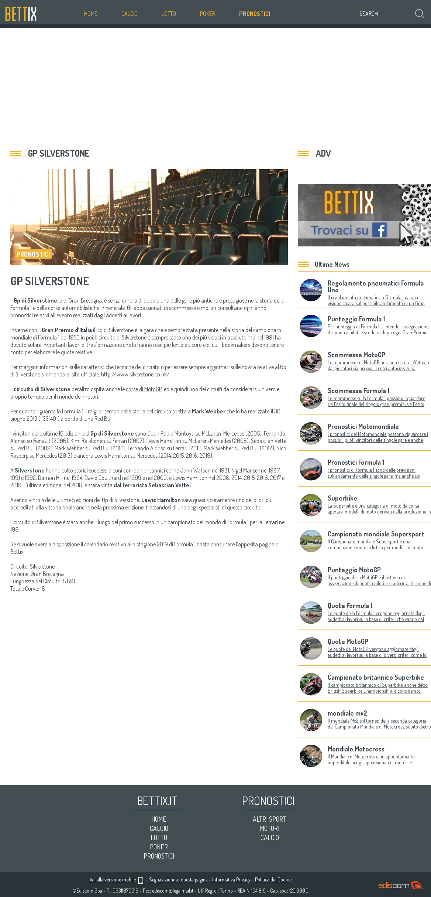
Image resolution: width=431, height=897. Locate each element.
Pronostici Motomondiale (363, 426)
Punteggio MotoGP (354, 570)
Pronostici (254, 13)
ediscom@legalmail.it (172, 890)
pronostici (21, 315)
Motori (269, 828)
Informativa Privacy (231, 879)
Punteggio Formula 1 (356, 319)
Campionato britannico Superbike (376, 677)
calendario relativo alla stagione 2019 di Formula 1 (140, 544)
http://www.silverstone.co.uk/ (135, 374)
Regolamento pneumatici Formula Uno (376, 286)
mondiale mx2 (347, 713)
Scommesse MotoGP (356, 355)
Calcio (129, 13)
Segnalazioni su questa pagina (178, 879)
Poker (207, 13)
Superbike (342, 498)
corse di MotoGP (144, 389)
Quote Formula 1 (350, 605)
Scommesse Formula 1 (358, 390)
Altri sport (269, 819)
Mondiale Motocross (356, 749)
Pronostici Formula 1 (356, 462)
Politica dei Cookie (273, 879)
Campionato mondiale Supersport (376, 534)
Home (90, 13)
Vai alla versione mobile (113, 879)
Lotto (169, 13)
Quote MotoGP (348, 641)
